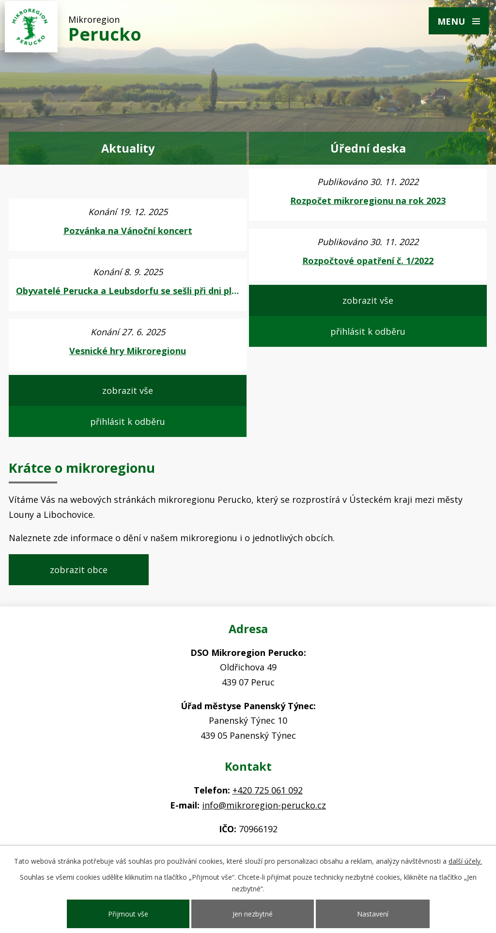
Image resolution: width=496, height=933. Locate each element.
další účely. (465, 861)
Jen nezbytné (252, 913)
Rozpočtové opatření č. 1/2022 (368, 260)
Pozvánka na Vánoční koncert (127, 230)
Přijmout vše (128, 913)
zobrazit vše (127, 390)
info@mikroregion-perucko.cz (264, 805)
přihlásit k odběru (127, 421)
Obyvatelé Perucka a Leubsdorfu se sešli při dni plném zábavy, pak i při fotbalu (127, 290)
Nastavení (372, 913)
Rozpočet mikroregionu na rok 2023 (368, 200)
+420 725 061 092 (267, 790)
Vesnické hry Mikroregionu (127, 351)
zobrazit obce (79, 569)
